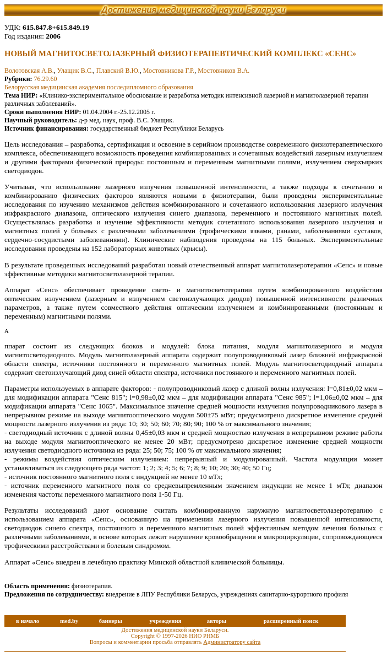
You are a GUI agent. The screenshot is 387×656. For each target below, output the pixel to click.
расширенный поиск (291, 621)
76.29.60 (45, 79)
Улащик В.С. (75, 70)
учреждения (165, 621)
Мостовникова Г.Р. (168, 70)
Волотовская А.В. (29, 70)
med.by (69, 621)
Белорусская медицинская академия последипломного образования (98, 87)
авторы (217, 621)
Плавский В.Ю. (118, 70)
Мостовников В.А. (223, 70)
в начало (27, 621)
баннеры (110, 621)
